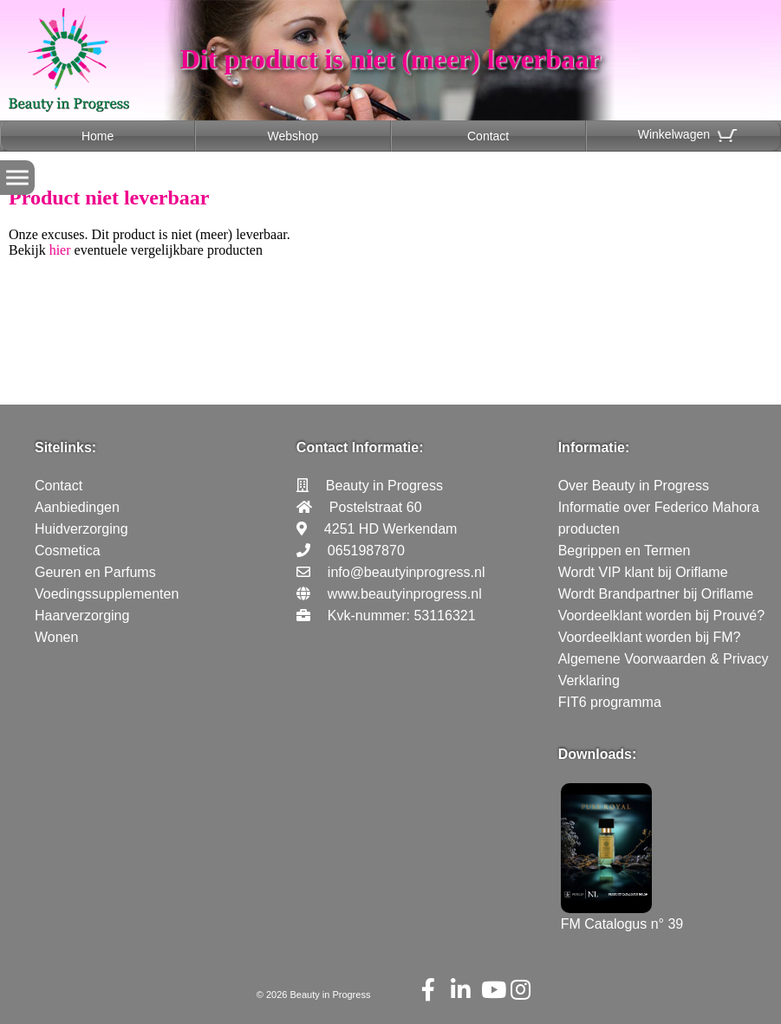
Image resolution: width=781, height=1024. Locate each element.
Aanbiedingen (77, 507)
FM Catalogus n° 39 (622, 916)
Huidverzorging (81, 529)
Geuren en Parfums (95, 572)
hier (60, 250)
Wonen (56, 637)
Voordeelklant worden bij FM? (649, 637)
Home (97, 136)
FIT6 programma (609, 702)
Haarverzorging (82, 615)
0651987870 (366, 550)
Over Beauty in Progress (633, 485)
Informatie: (594, 447)
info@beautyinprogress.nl (406, 572)
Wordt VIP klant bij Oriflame (643, 572)
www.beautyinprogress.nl (405, 594)
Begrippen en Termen (624, 550)
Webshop (292, 136)
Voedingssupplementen (107, 594)
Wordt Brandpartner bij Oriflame (656, 594)
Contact (488, 136)
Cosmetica (68, 550)
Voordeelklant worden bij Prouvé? (661, 615)
